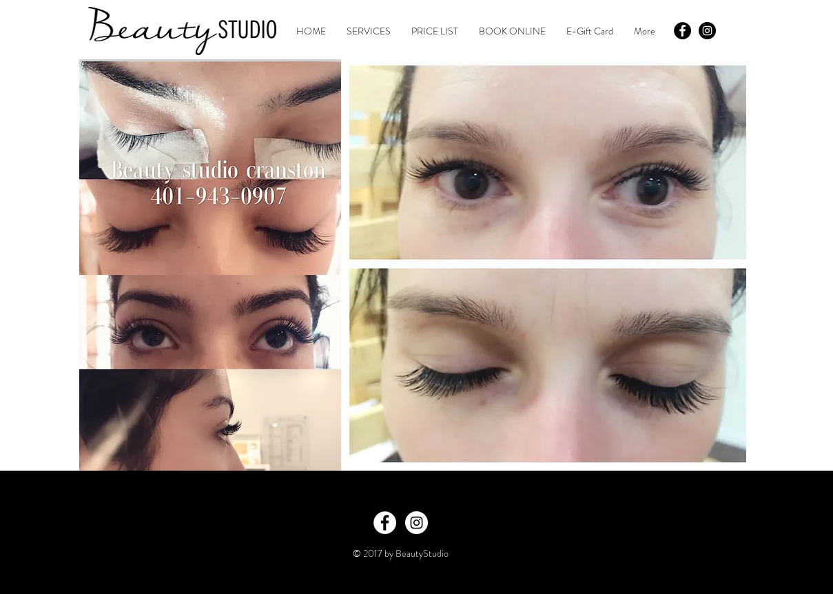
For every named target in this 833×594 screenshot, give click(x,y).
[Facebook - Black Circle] (682, 30)
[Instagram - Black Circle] (707, 30)
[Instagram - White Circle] (416, 522)
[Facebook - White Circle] (384, 522)
